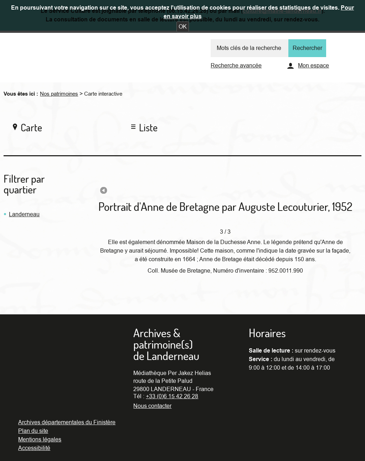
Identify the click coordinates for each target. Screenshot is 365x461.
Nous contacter (152, 406)
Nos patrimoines (59, 93)
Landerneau (24, 214)
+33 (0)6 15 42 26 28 (172, 396)
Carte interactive (103, 93)
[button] (182, 26)
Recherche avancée (236, 66)
